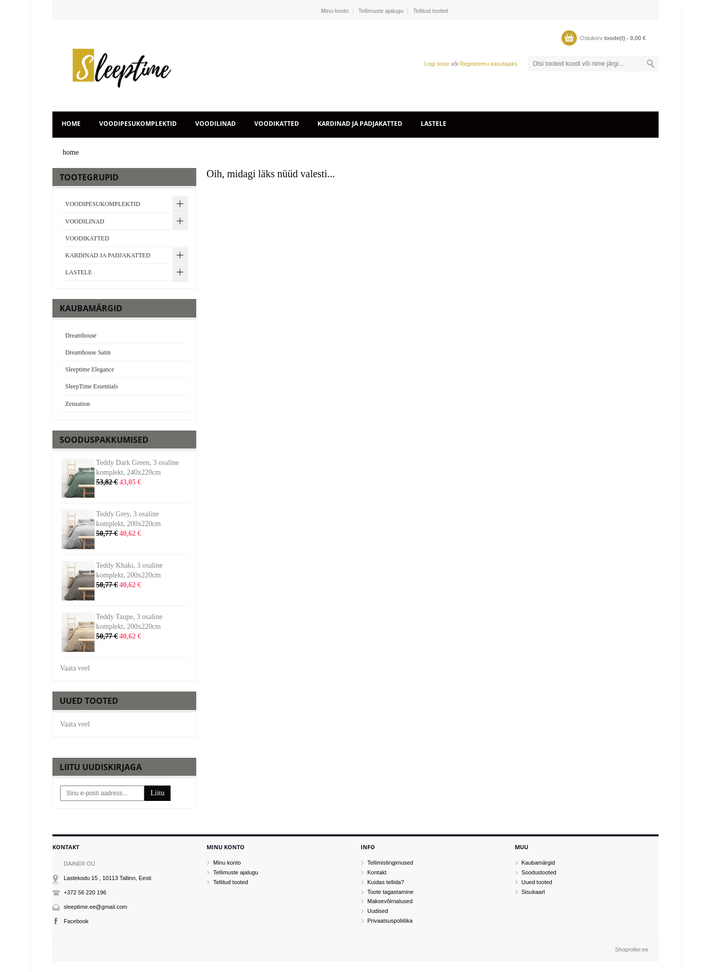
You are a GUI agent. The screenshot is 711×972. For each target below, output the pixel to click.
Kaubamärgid (538, 862)
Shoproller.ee (631, 949)
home (71, 123)
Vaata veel (75, 668)
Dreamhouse (81, 335)
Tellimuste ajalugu (381, 11)
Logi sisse (437, 64)
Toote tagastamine (390, 892)
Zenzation (77, 403)
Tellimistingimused (390, 862)
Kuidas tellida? (385, 882)
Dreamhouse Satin (87, 352)
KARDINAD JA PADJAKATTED (359, 123)
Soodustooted (538, 872)
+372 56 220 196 (85, 892)
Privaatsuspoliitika (390, 921)
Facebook (76, 921)
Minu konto (335, 11)
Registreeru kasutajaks (488, 64)
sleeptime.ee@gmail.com (95, 907)
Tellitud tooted (430, 11)
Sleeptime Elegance (89, 369)
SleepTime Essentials (91, 386)
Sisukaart (533, 892)
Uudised (377, 911)
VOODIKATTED (276, 123)
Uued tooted (536, 882)
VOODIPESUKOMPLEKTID (138, 123)
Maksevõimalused (390, 901)
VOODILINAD (215, 123)
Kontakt (376, 872)
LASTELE (433, 123)
